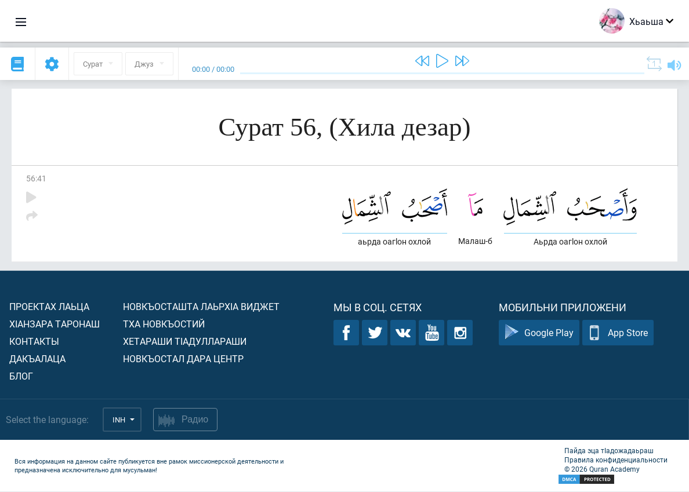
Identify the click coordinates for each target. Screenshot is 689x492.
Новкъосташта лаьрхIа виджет (201, 307)
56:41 (36, 178)
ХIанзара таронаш (54, 324)
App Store (618, 333)
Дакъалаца (37, 359)
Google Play (539, 333)
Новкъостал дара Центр (183, 359)
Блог (21, 376)
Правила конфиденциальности (616, 460)
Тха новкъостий (164, 324)
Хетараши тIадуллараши (184, 342)
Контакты (34, 342)
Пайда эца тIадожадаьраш (609, 450)
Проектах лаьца (49, 307)
